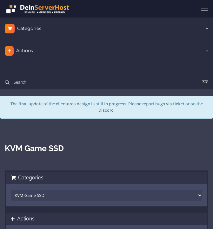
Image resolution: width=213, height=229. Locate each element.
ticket (178, 104)
